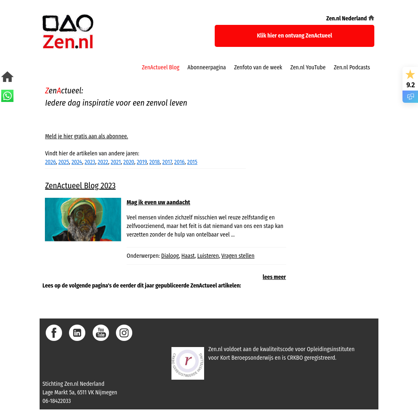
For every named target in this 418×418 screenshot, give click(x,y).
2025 (63, 162)
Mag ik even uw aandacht (158, 202)
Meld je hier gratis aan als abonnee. (86, 136)
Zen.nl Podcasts (352, 67)
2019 (142, 162)
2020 (128, 162)
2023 (89, 162)
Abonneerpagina (206, 67)
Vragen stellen (237, 255)
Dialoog (170, 255)
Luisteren (208, 255)
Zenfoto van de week (258, 67)
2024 (76, 162)
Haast (188, 255)
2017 (167, 162)
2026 (50, 162)
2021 (116, 162)
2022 (103, 162)
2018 (154, 162)
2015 (192, 162)
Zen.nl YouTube (307, 67)
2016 (179, 162)
